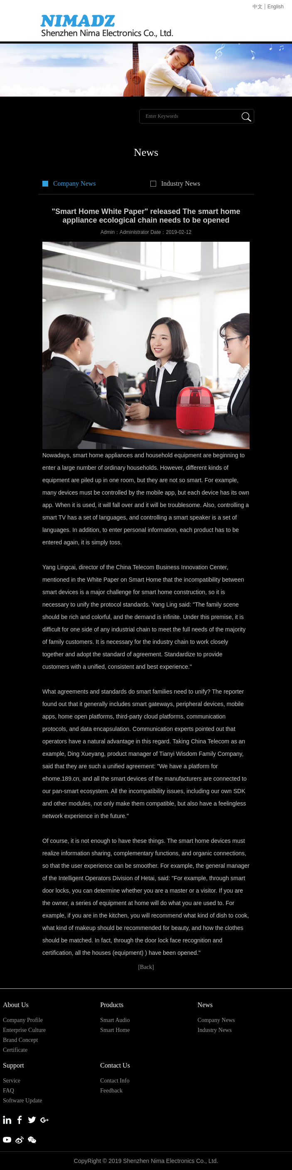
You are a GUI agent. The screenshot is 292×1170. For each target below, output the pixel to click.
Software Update (22, 1100)
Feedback (111, 1090)
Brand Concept (20, 1040)
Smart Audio (115, 1020)
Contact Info (114, 1081)
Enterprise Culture (24, 1030)
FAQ (8, 1090)
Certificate (15, 1050)
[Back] (146, 967)
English (275, 7)
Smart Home (115, 1030)
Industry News (180, 183)
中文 (258, 7)
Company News (74, 183)
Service (11, 1081)
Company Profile (23, 1020)
